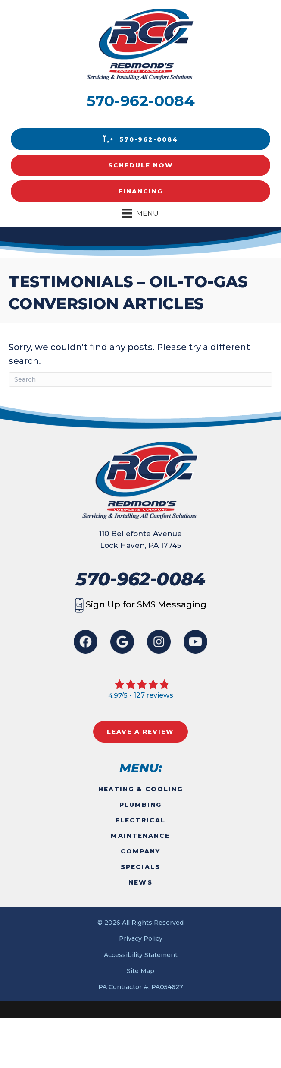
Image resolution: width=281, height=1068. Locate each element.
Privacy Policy (140, 938)
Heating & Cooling (140, 789)
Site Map (140, 971)
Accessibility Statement (141, 955)
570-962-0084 (141, 101)
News (140, 882)
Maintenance (140, 836)
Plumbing (140, 805)
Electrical (140, 820)
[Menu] (140, 213)
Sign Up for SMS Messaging (140, 604)
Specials (140, 867)
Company (141, 851)
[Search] (140, 379)
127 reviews (153, 695)
